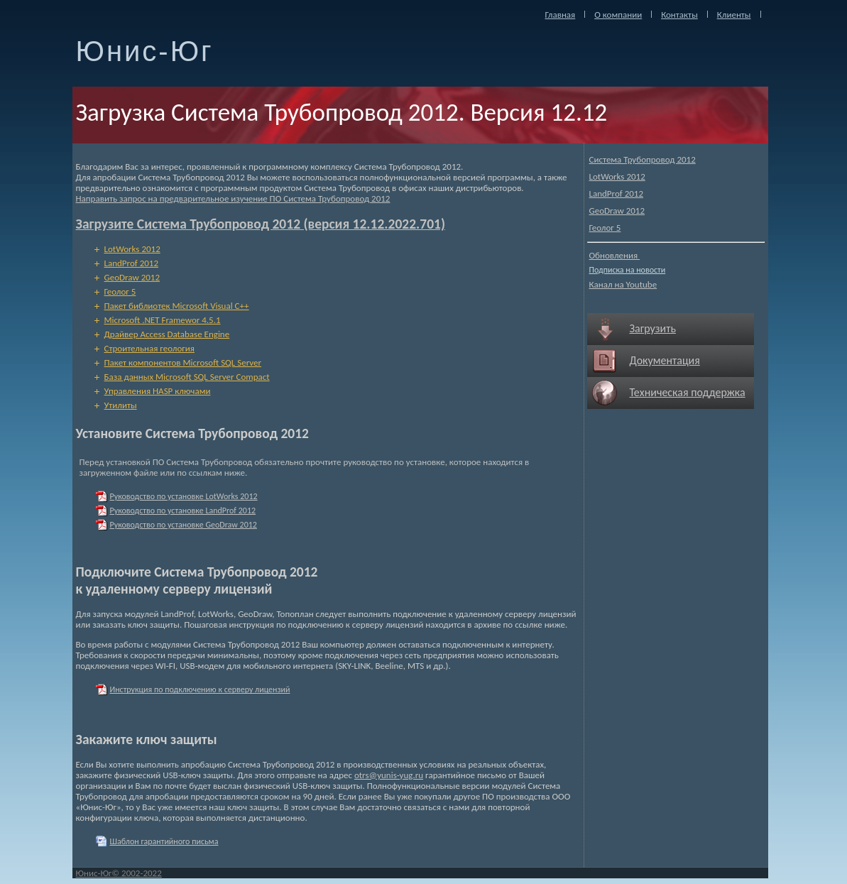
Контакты (679, 14)
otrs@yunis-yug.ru (388, 775)
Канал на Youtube (623, 284)
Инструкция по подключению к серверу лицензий (200, 689)
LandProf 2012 (616, 193)
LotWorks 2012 (617, 176)
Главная (560, 14)
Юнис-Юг (145, 51)
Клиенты (734, 14)
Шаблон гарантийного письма (164, 841)
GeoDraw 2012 (617, 210)
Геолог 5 (605, 227)
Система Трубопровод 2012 (642, 159)
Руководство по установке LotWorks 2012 (184, 496)
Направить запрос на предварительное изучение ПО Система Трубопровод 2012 (233, 198)
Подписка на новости (627, 270)
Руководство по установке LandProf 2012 (183, 510)
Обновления (614, 255)
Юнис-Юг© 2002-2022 (119, 873)
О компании (618, 14)
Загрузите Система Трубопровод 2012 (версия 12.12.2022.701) (260, 223)
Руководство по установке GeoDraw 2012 (183, 525)
